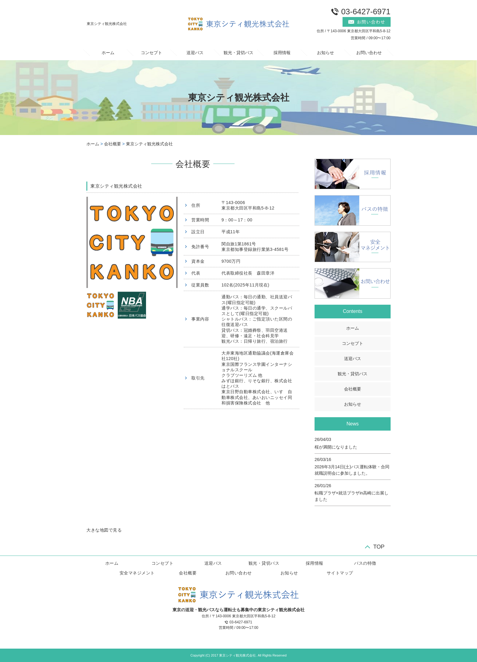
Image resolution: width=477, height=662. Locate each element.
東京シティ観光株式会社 (149, 143)
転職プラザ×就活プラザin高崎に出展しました (351, 496)
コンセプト (151, 52)
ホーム (108, 52)
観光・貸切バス (238, 52)
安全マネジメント (137, 572)
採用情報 (282, 52)
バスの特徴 (365, 563)
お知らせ (325, 52)
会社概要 (112, 143)
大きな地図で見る (104, 530)
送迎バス (195, 52)
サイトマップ (340, 572)
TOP (379, 546)
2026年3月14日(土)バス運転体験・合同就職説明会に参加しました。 (352, 470)
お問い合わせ (369, 52)
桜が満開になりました (336, 447)
